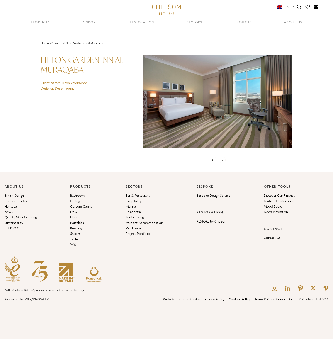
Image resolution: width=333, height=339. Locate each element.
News (9, 212)
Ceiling (75, 201)
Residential (133, 212)
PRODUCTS (40, 22)
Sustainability (14, 222)
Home (45, 43)
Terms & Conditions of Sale (274, 299)
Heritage (11, 206)
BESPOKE (90, 22)
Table (74, 239)
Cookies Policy (239, 299)
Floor (74, 217)
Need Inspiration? (276, 212)
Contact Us (272, 237)
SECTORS (194, 22)
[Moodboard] (307, 6)
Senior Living (135, 217)
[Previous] (213, 160)
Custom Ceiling (81, 206)
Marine (131, 206)
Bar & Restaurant (138, 195)
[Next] (222, 160)
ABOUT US (293, 22)
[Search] (299, 6)
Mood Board (273, 206)
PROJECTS (243, 22)
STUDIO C (12, 228)
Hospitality (133, 201)
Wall (73, 244)
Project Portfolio (138, 233)
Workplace (133, 228)
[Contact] (316, 6)
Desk (73, 212)
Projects (56, 43)
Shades (75, 233)
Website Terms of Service (181, 299)
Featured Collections (279, 201)
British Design (14, 195)
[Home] (167, 9)
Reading (76, 228)
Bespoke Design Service (213, 195)
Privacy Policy (214, 299)
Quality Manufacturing (21, 217)
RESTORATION (142, 22)
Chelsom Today (16, 201)
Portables (77, 222)
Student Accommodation (144, 222)
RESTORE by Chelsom (212, 221)
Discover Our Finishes (279, 195)
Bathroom (77, 195)
